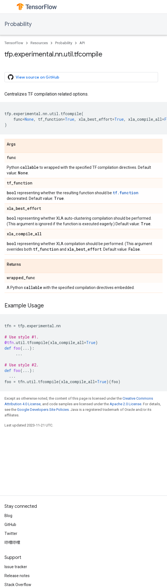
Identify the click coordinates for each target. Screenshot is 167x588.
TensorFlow (13, 43)
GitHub (10, 524)
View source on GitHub (33, 77)
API (82, 43)
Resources (39, 43)
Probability (18, 24)
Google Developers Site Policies (43, 409)
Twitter (10, 533)
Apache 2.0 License (125, 404)
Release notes (17, 575)
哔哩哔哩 (12, 542)
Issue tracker (15, 567)
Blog (8, 515)
